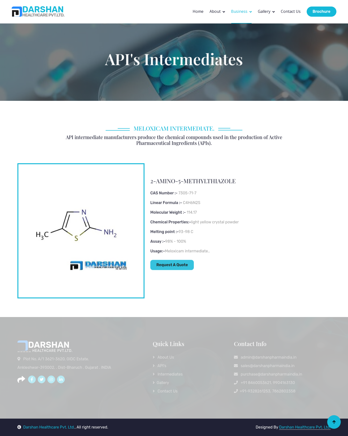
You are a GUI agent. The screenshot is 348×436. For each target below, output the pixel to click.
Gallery (264, 11)
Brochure (321, 11)
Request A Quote (172, 292)
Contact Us (291, 11)
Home (198, 11)
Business (239, 11)
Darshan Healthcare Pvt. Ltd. (46, 427)
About (215, 11)
